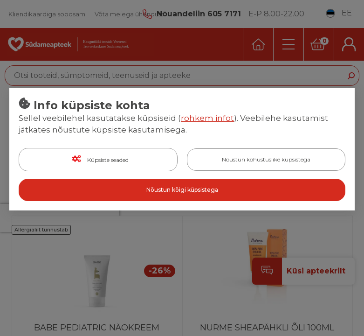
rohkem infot (207, 118)
